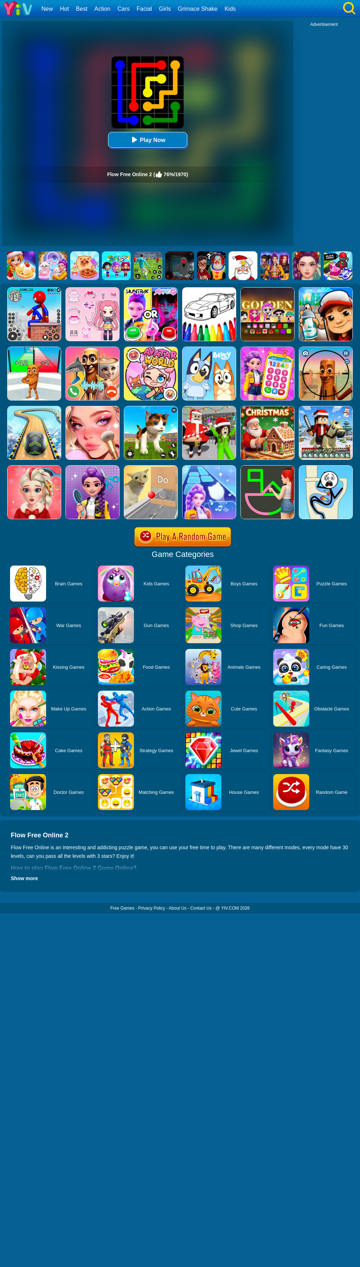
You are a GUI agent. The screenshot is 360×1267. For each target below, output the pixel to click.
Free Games (122, 908)
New (47, 9)
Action (102, 9)
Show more (24, 878)
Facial (144, 9)
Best (81, 9)
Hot (64, 9)
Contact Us (201, 908)
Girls (165, 9)
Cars (123, 9)
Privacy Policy (151, 908)
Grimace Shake (197, 9)
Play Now (147, 139)
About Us (177, 908)
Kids (230, 9)
